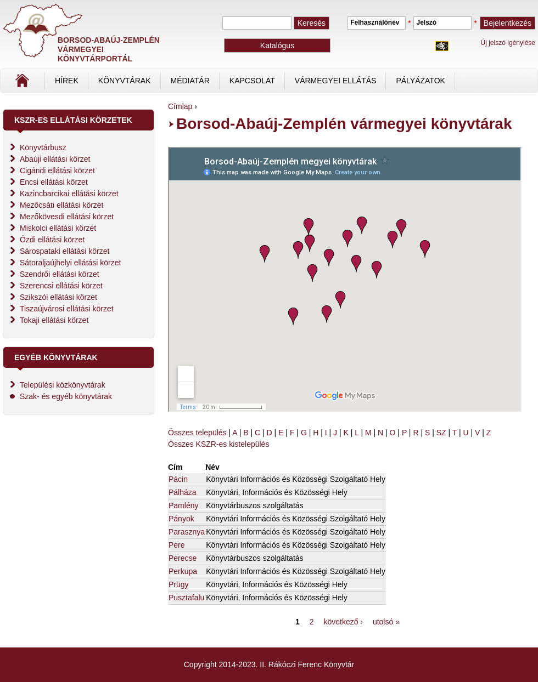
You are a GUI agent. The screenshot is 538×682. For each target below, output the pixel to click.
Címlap (58, 84)
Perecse (183, 558)
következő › (343, 621)
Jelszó (426, 22)
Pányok (181, 518)
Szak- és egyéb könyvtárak (66, 396)
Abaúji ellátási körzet (55, 159)
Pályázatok (420, 80)
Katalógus (277, 45)
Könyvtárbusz (43, 147)
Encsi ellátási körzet (54, 182)
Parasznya (187, 531)
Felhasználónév (374, 22)
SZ (441, 432)
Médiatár (190, 80)
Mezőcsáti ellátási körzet (62, 205)
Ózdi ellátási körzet (52, 239)
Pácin (178, 479)
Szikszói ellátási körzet (58, 297)
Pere (177, 545)
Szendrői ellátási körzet (59, 274)
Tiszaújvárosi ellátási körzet (67, 308)
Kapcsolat (252, 80)
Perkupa (183, 571)
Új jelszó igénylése (508, 43)
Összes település (197, 432)
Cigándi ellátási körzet (57, 170)
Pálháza (183, 492)
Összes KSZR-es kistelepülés (218, 444)
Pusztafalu (186, 597)
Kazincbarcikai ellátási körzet (69, 193)
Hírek (67, 80)
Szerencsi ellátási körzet (61, 285)
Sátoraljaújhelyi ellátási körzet (70, 262)
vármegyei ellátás (336, 80)
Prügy (179, 584)
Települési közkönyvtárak (62, 384)
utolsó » (386, 621)
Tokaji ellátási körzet (54, 320)
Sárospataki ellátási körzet (64, 251)
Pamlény (183, 505)
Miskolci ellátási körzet (58, 228)
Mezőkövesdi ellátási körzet (67, 216)
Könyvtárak (124, 80)
